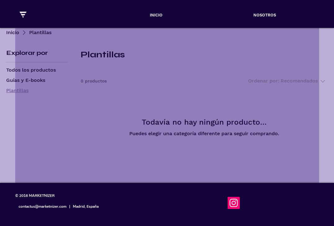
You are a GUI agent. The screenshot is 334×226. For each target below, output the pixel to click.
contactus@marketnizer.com (42, 206)
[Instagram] (234, 203)
